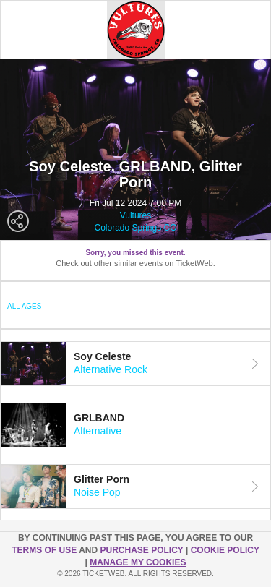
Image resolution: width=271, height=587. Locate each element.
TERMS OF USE (45, 550)
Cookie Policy (225, 550)
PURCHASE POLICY (142, 550)
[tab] (135, 363)
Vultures (136, 215)
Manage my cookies (138, 562)
